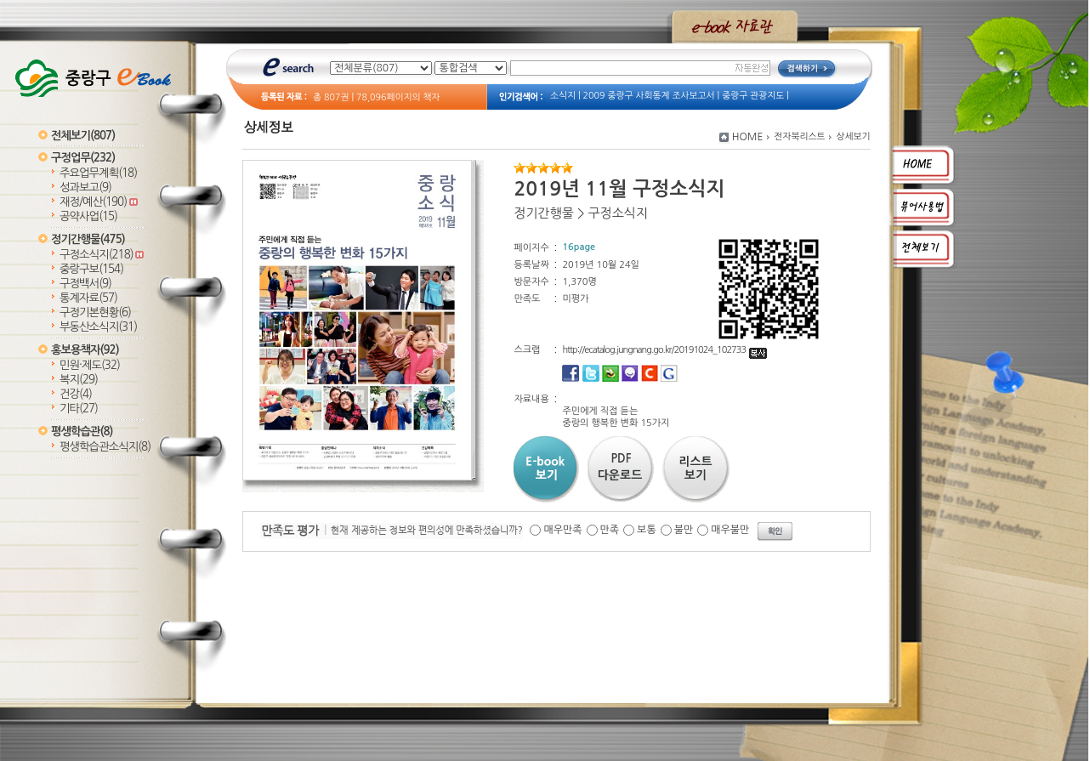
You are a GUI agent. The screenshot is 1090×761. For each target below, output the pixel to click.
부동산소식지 (98, 326)
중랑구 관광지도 (753, 95)
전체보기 (83, 135)
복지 (79, 379)
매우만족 (562, 530)
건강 (76, 394)
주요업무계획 (98, 173)
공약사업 (88, 216)
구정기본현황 (95, 312)
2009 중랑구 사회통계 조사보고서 (649, 95)
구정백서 (85, 283)
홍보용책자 (85, 349)
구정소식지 (102, 254)
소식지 (563, 95)
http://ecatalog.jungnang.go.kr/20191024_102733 (664, 350)
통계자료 (88, 298)
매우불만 (730, 530)
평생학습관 (81, 431)
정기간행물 (88, 239)
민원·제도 (90, 365)
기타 (79, 408)
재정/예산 (99, 201)
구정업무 (83, 157)
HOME (748, 137)
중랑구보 (91, 269)
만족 (610, 530)
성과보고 (85, 187)
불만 (684, 530)
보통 (646, 530)
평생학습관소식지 (105, 446)
